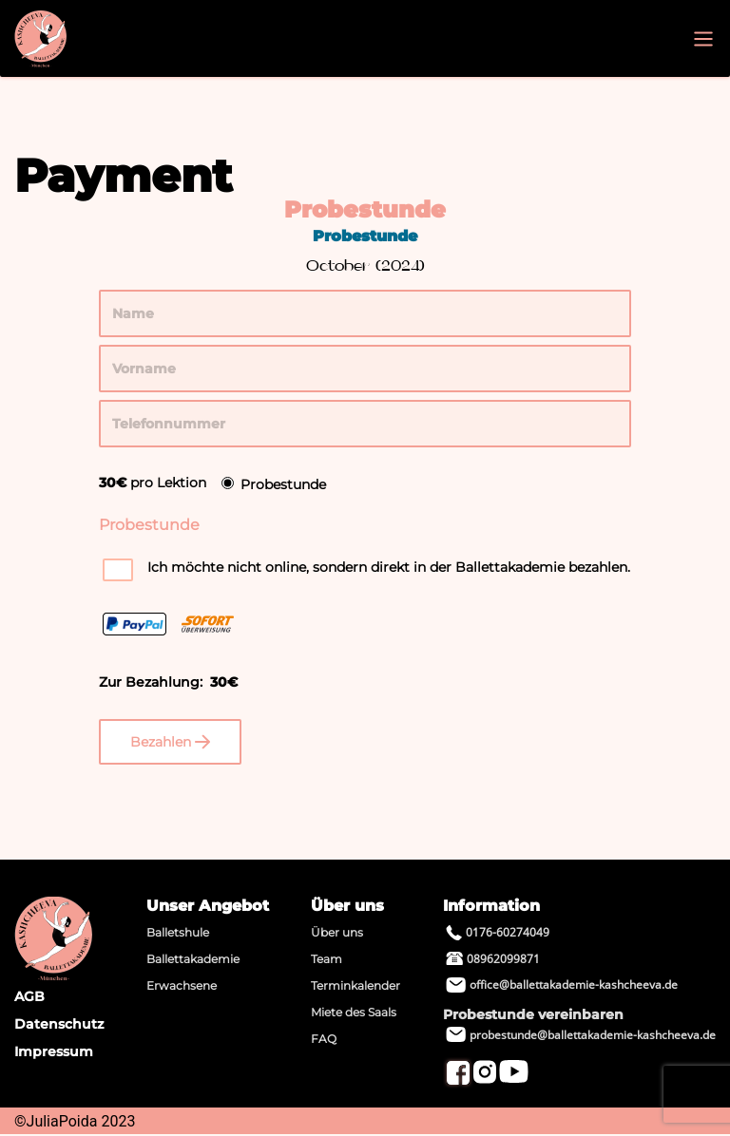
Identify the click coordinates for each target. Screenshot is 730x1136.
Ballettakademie (193, 959)
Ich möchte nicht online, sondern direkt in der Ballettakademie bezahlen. (388, 567)
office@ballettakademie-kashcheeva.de (562, 984)
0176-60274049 (497, 932)
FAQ (323, 1039)
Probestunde (283, 484)
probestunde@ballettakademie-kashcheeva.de (581, 1035)
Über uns (337, 932)
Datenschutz (59, 1023)
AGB (29, 996)
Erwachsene (181, 985)
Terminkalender (355, 985)
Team (326, 959)
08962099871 (493, 959)
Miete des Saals (353, 1012)
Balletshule (177, 932)
